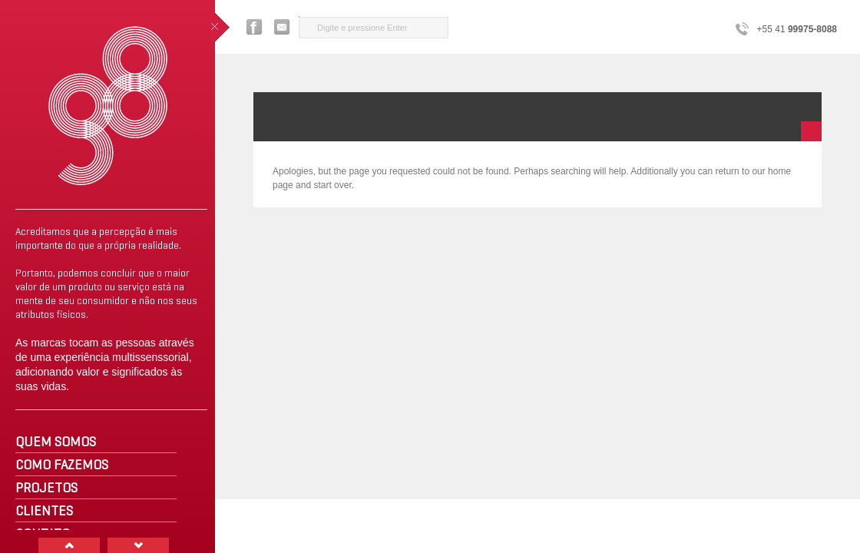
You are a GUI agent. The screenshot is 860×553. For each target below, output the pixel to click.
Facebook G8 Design (254, 26)
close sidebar (220, 27)
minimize (811, 131)
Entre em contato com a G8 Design (282, 26)
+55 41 (797, 29)
